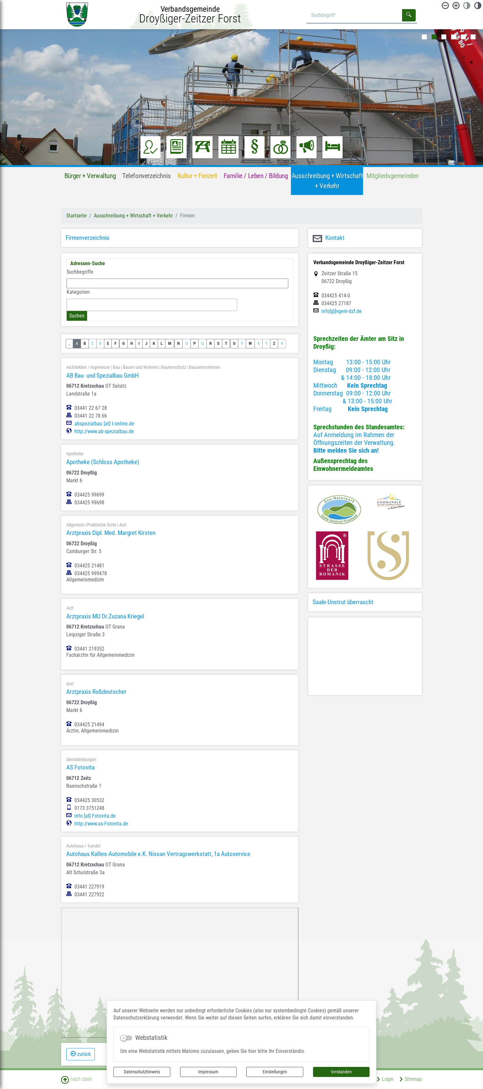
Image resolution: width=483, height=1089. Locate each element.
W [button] (250, 343)
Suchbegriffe (80, 272)
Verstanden (341, 1071)
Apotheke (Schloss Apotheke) (102, 462)
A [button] (77, 343)
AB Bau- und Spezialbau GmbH (102, 375)
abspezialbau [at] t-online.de (104, 423)
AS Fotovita (80, 767)
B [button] (85, 343)
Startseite (76, 216)
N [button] (178, 343)
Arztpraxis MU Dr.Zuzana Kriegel (105, 616)
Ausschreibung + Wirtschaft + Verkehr (133, 216)
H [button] (131, 343)
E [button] (108, 343)
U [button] (234, 343)
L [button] (162, 343)
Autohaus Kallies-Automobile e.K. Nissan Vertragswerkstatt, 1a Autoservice (158, 854)
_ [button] (69, 343)
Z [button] (274, 343)
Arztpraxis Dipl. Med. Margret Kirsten (110, 533)
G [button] (123, 343)
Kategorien (78, 292)
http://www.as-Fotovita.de (101, 823)
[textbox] (70, 304)
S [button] (218, 343)
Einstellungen (275, 1071)
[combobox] (152, 305)
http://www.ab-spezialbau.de (104, 431)
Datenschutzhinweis (142, 1071)
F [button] (115, 343)
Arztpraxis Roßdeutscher (96, 691)
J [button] (146, 343)
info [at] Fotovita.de (95, 816)
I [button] (139, 343)
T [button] (226, 343)
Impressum (208, 1071)
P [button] (194, 343)
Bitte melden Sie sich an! (346, 450)
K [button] (154, 343)
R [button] (210, 343)
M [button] (169, 343)
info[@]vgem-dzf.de (341, 311)
